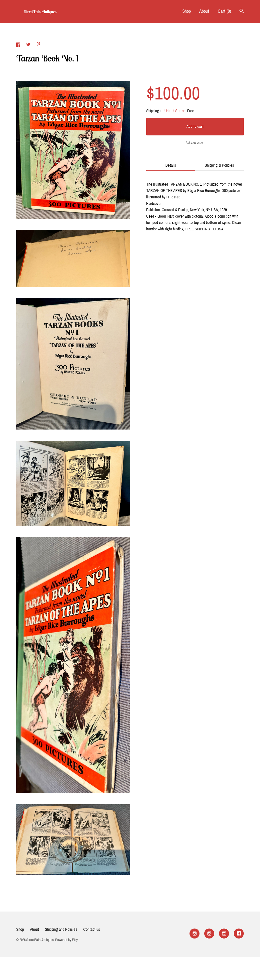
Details (171, 165)
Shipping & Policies (219, 165)
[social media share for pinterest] (38, 44)
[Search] (242, 11)
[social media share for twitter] (29, 45)
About (204, 11)
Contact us (91, 929)
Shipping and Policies (61, 929)
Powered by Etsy (66, 940)
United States (175, 110)
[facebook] (239, 934)
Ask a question (195, 142)
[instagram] (195, 934)
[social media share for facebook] (18, 45)
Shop (186, 11)
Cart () (224, 11)
